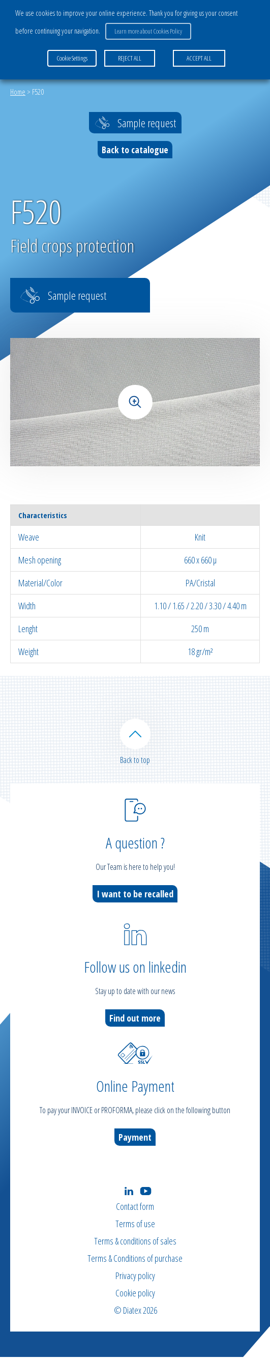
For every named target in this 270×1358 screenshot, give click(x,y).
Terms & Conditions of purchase (135, 1259)
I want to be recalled (135, 894)
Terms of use (135, 1225)
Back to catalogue (135, 150)
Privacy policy (135, 1276)
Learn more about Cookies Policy (148, 31)
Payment (135, 1137)
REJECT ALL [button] (129, 58)
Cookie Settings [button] (71, 58)
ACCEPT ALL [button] (199, 58)
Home (17, 92)
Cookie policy (135, 1294)
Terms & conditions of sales (135, 1242)
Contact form (135, 1207)
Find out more (135, 1018)
